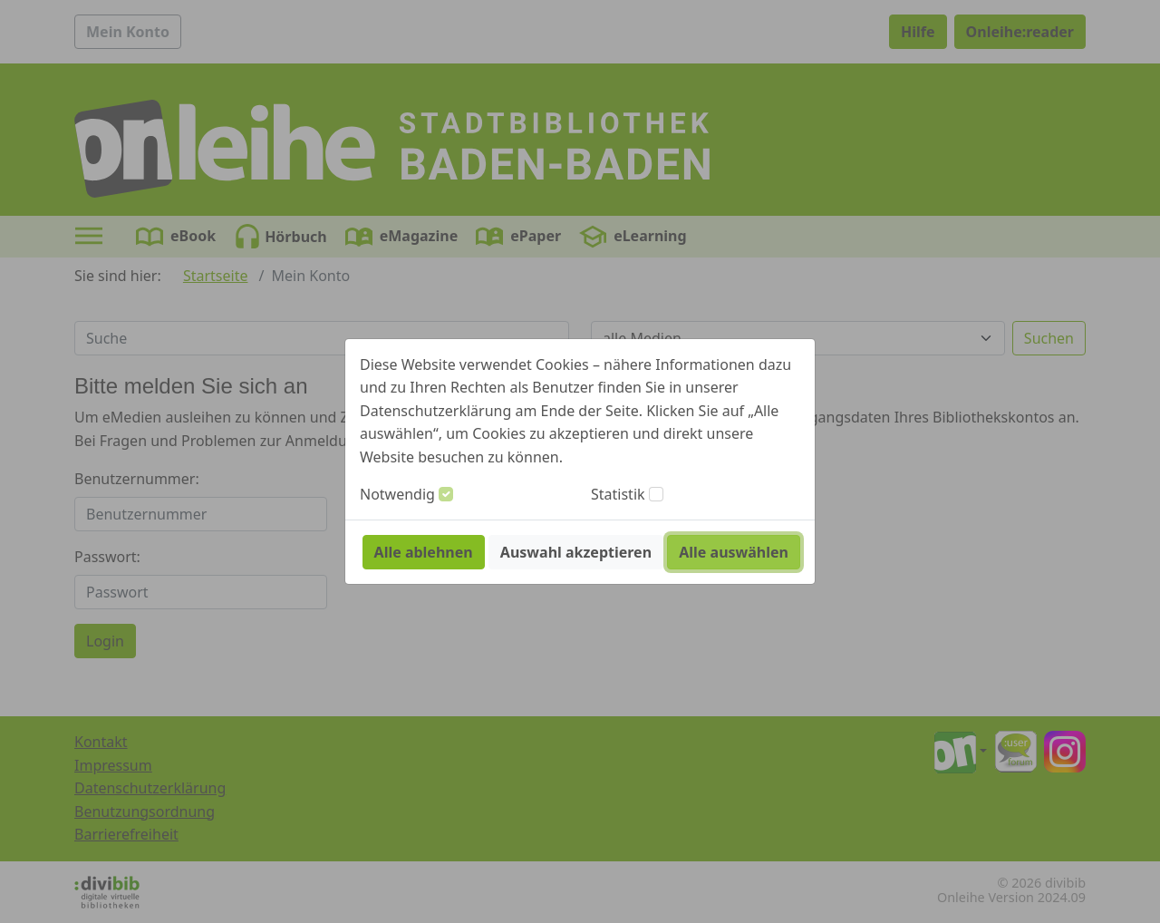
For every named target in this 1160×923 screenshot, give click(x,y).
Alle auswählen (733, 552)
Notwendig (397, 494)
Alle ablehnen (423, 552)
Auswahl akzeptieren (576, 552)
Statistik (618, 494)
